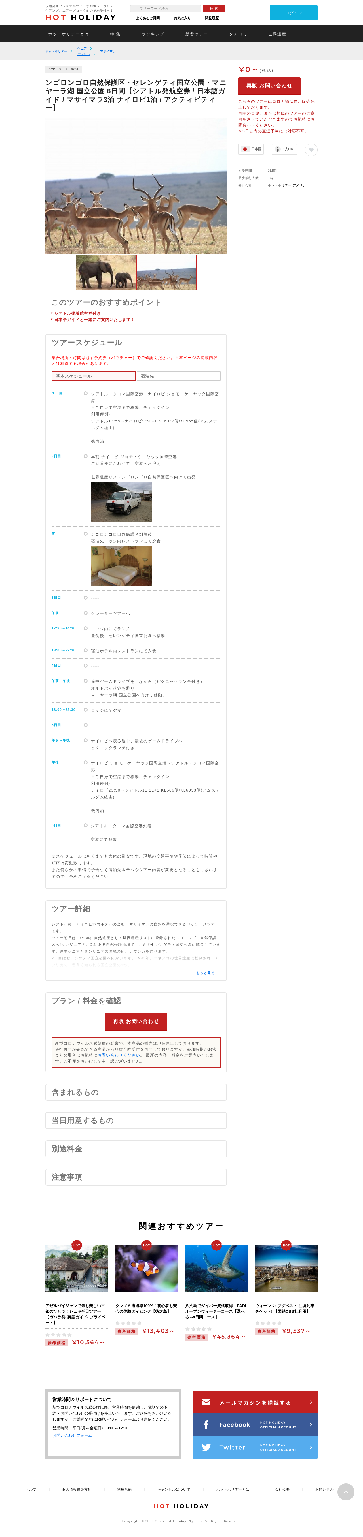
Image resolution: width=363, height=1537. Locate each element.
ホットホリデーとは (68, 34)
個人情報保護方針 (77, 1489)
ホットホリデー (56, 51)
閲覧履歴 (212, 18)
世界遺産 (277, 34)
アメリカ (83, 54)
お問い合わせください (119, 1055)
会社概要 (282, 1489)
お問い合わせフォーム (72, 1435)
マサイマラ (108, 51)
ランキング (153, 34)
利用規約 (124, 1489)
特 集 (115, 34)
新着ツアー (196, 34)
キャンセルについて (174, 1489)
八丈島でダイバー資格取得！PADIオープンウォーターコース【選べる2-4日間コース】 (215, 1311)
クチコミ (238, 34)
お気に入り (182, 18)
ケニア (82, 48)
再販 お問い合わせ (136, 1021)
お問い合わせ (326, 1489)
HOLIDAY (81, 17)
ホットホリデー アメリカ (287, 185)
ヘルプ (31, 1489)
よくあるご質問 (148, 18)
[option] (136, 186)
